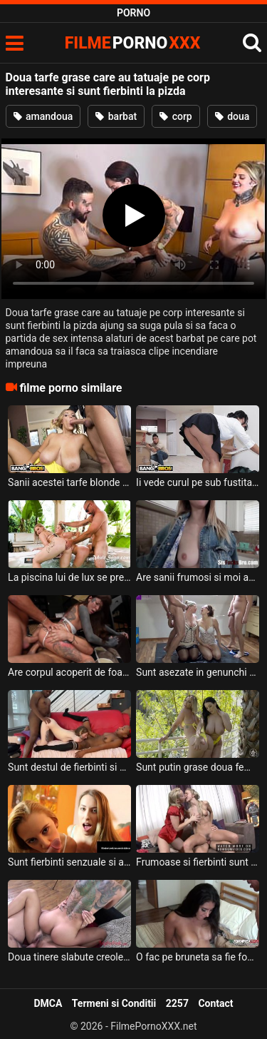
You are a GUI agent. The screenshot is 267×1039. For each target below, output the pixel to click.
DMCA (47, 1003)
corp (175, 116)
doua (232, 116)
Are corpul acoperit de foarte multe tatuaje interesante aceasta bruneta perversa (69, 672)
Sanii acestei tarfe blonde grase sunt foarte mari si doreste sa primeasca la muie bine (69, 482)
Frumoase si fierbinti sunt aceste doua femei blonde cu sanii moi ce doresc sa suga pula (197, 862)
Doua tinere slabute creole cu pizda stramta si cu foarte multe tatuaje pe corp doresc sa (69, 957)
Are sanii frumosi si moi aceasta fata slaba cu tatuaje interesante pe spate (197, 577)
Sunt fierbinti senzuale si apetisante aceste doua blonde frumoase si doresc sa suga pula (69, 862)
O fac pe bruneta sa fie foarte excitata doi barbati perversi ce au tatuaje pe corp (197, 957)
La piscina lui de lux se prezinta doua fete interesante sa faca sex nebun (69, 577)
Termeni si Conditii (114, 1003)
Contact (215, 1003)
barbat (116, 116)
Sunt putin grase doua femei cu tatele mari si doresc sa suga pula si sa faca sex (197, 767)
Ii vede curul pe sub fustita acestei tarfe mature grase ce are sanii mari (197, 482)
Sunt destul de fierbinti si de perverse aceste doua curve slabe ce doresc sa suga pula (69, 767)
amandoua (43, 116)
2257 (177, 1003)
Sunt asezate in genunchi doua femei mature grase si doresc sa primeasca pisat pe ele (197, 672)
